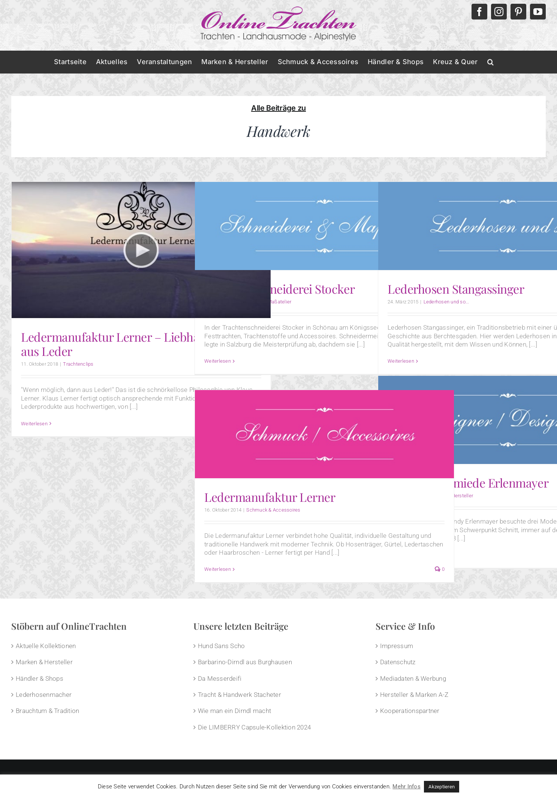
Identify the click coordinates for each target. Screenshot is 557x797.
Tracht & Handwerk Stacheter (239, 694)
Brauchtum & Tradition (47, 710)
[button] (490, 62)
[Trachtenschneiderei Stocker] (324, 226)
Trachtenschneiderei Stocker (279, 289)
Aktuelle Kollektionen (46, 646)
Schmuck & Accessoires (273, 510)
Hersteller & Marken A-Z (414, 694)
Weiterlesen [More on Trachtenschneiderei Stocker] (217, 361)
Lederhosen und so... (446, 302)
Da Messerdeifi (220, 678)
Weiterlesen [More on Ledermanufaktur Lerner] (217, 569)
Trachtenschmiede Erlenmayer (468, 482)
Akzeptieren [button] (441, 786)
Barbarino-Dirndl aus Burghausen (245, 662)
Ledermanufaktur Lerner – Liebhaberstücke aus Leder (135, 344)
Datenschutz (398, 662)
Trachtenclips (78, 364)
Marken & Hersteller (44, 662)
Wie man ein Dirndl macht (234, 710)
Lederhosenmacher (44, 694)
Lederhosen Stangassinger (456, 289)
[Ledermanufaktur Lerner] (324, 434)
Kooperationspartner (410, 710)
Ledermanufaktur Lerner (269, 497)
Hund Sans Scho (221, 646)
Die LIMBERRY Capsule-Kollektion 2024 (254, 727)
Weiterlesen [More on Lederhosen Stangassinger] (401, 361)
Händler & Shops (39, 678)
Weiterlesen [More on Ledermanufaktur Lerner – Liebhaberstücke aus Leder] (34, 423)
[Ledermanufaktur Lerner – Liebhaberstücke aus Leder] (141, 250)
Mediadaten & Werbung (413, 678)
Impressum (396, 646)
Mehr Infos (406, 786)
